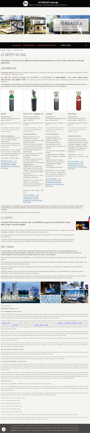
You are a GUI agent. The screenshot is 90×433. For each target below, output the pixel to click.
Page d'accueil (16, 45)
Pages (9, 50)
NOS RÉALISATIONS (29, 45)
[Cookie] (4, 429)
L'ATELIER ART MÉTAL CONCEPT (47, 45)
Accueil (3, 50)
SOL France (4, 276)
